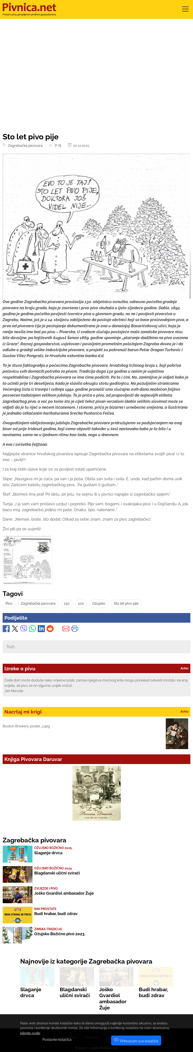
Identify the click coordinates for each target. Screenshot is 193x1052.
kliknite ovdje (30, 1033)
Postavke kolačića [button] (57, 1040)
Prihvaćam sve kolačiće (136, 1041)
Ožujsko (98, 603)
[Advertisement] (96, 99)
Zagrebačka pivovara (24, 146)
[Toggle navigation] (185, 10)
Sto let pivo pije (126, 603)
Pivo (9, 603)
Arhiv (184, 668)
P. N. (58, 146)
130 (67, 603)
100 (81, 603)
